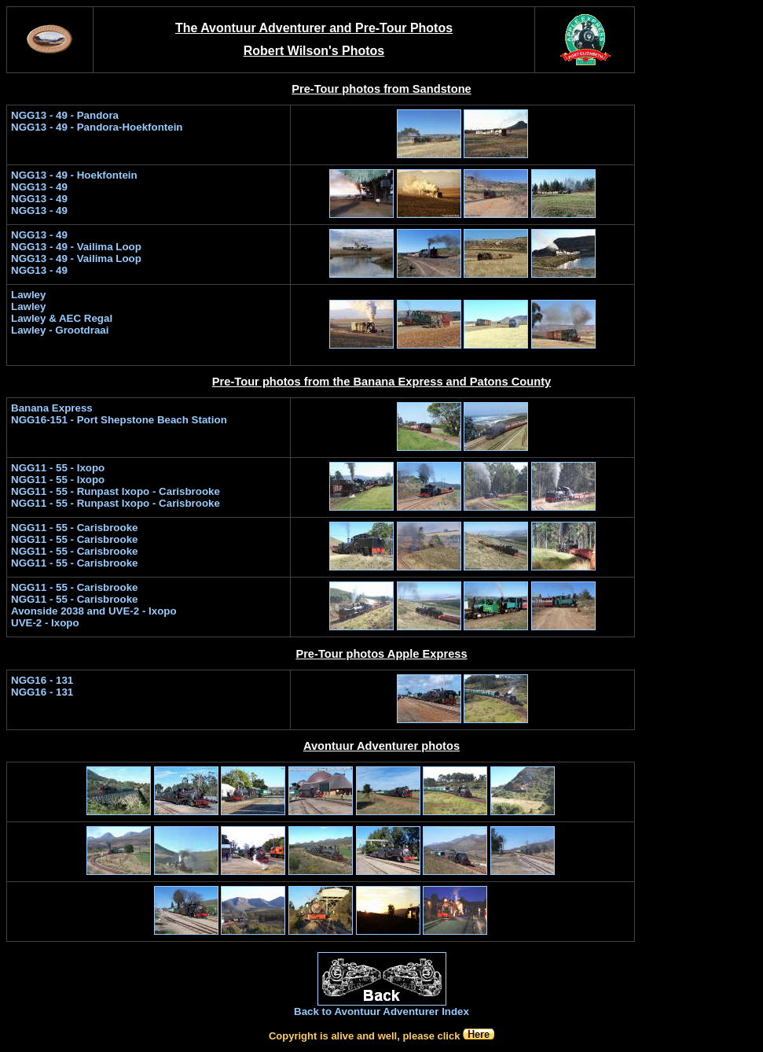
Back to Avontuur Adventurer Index (381, 1011)
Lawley (28, 295)
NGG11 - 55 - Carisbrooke (74, 599)
